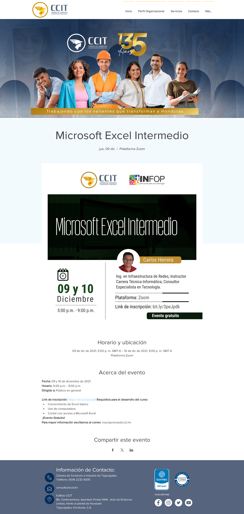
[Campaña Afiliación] (124, 108)
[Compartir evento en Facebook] (113, 450)
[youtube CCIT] (188, 502)
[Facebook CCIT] (158, 502)
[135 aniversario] (120, 108)
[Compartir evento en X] (122, 450)
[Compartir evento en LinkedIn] (131, 450)
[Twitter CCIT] (178, 502)
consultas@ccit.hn (67, 487)
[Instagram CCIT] (168, 502)
